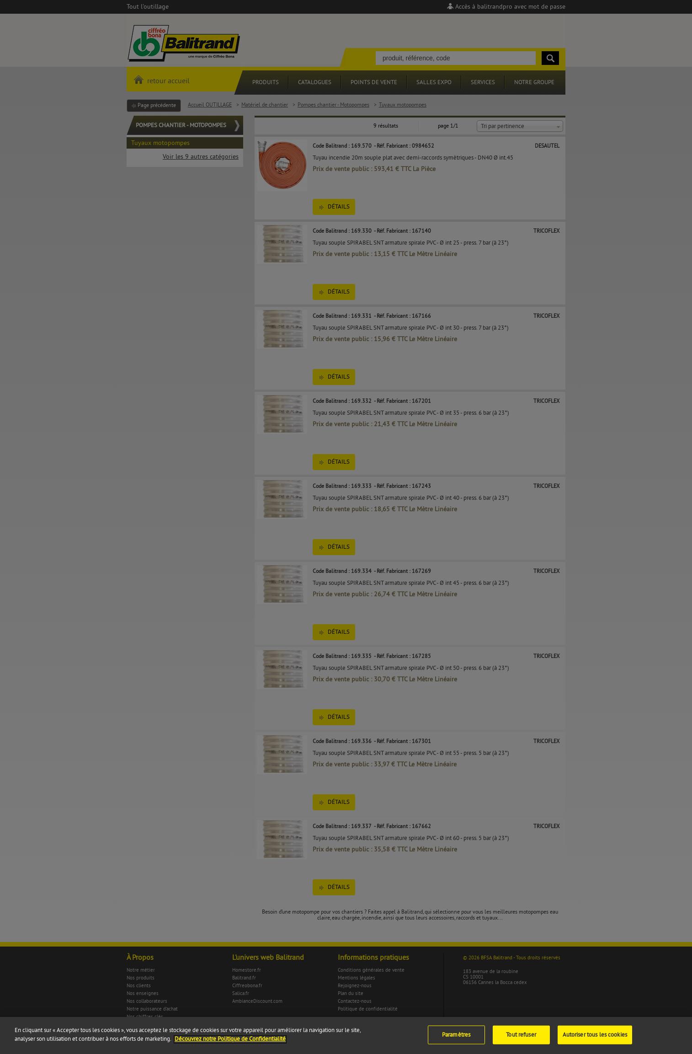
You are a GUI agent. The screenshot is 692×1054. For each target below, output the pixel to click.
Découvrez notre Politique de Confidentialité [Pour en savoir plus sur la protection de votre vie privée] (230, 1045)
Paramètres (456, 1041)
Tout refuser (521, 1041)
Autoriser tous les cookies (595, 1041)
